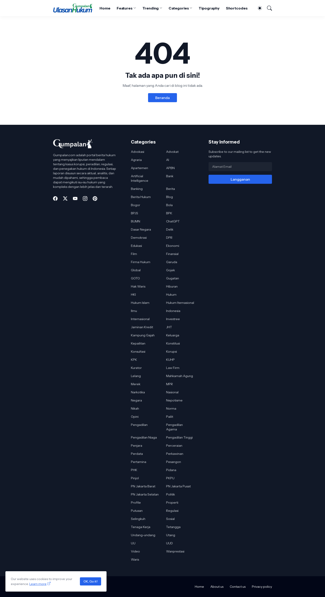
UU (133, 543)
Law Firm (172, 368)
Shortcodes (237, 8)
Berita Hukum (141, 197)
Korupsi (171, 351)
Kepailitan (138, 343)
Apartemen (139, 168)
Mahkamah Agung (179, 376)
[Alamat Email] (240, 166)
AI (167, 160)
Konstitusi (173, 343)
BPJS (134, 213)
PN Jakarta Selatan (145, 494)
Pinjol (135, 478)
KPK (134, 360)
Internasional (140, 319)
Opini (135, 417)
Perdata (137, 454)
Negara (136, 400)
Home (105, 8)
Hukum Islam (140, 303)
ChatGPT (173, 221)
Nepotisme (174, 400)
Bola (169, 205)
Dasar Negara (141, 229)
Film (134, 254)
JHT (169, 327)
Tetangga (173, 527)
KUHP (170, 360)
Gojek (170, 270)
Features (124, 8)
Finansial (172, 254)
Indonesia (173, 311)
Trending (150, 8)
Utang (170, 535)
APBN (170, 168)
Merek (135, 384)
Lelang (136, 376)
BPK (169, 213)
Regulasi (172, 511)
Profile (136, 502)
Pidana (171, 470)
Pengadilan (139, 425)
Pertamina (138, 462)
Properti (172, 502)
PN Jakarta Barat (143, 486)
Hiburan (172, 286)
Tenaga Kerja (140, 527)
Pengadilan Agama (174, 427)
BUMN (135, 221)
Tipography (209, 8)
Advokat (172, 152)
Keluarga (172, 335)
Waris (135, 559)
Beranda (162, 97)
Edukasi (136, 246)
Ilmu (134, 311)
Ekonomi (172, 246)
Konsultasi (138, 351)
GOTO (135, 278)
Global (136, 270)
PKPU (170, 478)
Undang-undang (143, 535)
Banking (137, 189)
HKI (133, 295)
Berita (170, 189)
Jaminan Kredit (142, 327)
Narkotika (138, 392)
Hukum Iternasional (180, 303)
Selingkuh (138, 519)
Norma (171, 408)
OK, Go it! (91, 581)
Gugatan (172, 278)
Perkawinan (174, 454)
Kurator (136, 368)
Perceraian (174, 446)
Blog (169, 197)
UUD (169, 543)
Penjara (136, 446)
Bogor (135, 205)
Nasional (172, 392)
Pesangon (173, 462)
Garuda (171, 262)
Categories (179, 8)
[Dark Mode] (257, 8)
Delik (169, 229)
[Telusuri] (267, 8)
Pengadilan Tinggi (179, 437)
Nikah (135, 408)
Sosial (170, 519)
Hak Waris (138, 286)
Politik (170, 494)
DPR (169, 238)
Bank (169, 176)
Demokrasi (139, 238)
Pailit (169, 417)
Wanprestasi (175, 551)
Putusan (137, 511)
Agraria (136, 160)
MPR (169, 384)
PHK (134, 470)
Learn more (37, 584)
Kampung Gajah (143, 335)
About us (216, 587)
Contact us (238, 587)
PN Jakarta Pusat (178, 486)
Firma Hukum (140, 262)
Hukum (171, 295)
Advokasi (137, 152)
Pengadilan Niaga (144, 437)
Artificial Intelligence (139, 178)
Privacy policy (262, 587)
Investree (173, 319)
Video (135, 551)
